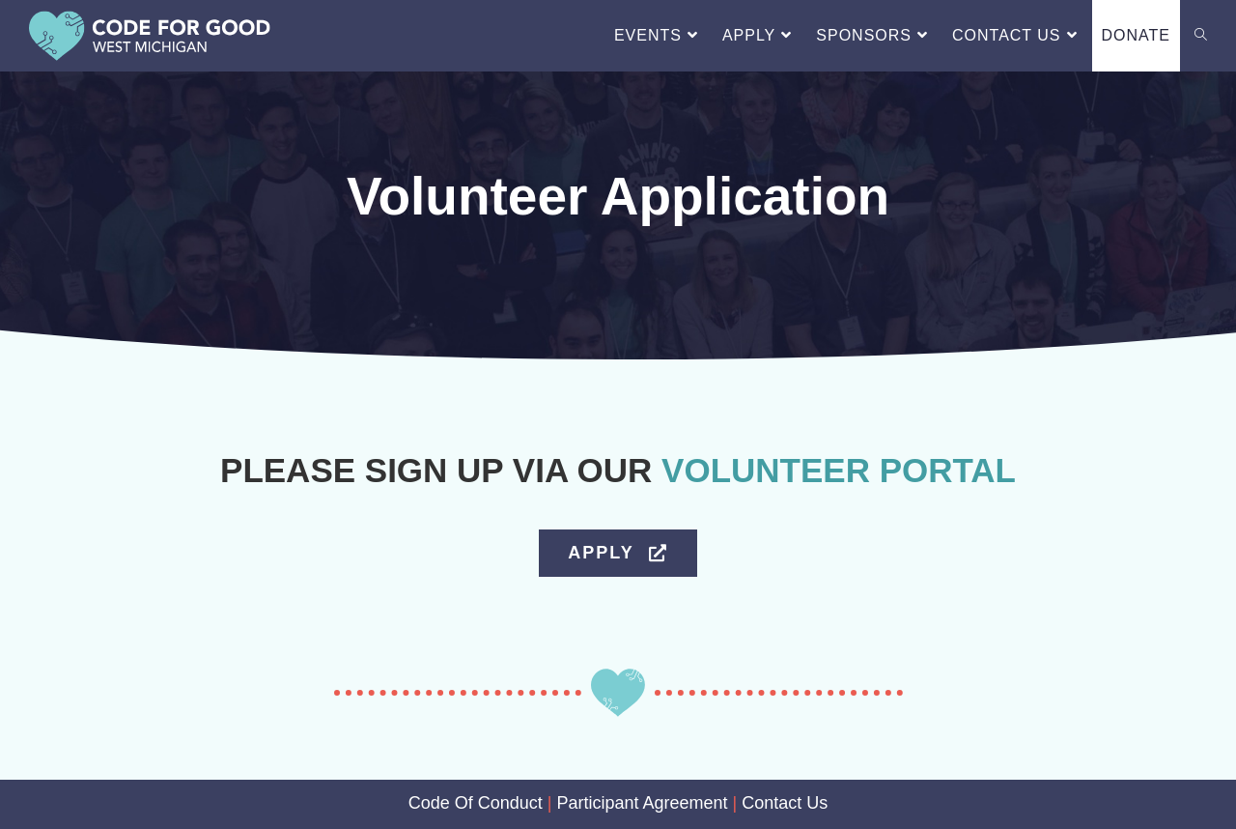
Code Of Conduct (475, 803)
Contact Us (785, 803)
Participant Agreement (641, 803)
